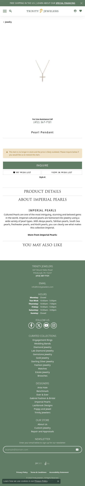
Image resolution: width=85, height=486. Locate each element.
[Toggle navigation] (4, 11)
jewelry (8, 22)
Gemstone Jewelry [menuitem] (42, 354)
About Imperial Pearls (42, 199)
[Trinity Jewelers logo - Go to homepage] (42, 11)
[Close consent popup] (58, 481)
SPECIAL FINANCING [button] (65, 3)
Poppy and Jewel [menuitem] (42, 408)
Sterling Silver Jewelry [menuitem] (42, 361)
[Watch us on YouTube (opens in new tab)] (46, 325)
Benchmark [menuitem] (42, 390)
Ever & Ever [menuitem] (42, 394)
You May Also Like (42, 245)
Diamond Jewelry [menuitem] (42, 347)
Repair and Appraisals (42, 431)
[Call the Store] (42, 275)
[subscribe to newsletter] (77, 449)
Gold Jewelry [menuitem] (42, 357)
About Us (42, 424)
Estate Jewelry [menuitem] (42, 372)
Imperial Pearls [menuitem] (42, 401)
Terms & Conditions (38, 472)
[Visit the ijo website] (38, 463)
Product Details (42, 191)
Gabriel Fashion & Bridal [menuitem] (42, 398)
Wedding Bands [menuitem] (42, 343)
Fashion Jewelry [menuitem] (42, 364)
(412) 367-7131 (42, 122)
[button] (10, 11)
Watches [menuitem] (42, 368)
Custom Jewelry (42, 427)
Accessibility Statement (59, 472)
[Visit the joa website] (47, 463)
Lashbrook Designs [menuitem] (42, 405)
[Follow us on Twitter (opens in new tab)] (39, 325)
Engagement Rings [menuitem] (42, 339)
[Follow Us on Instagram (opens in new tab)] (54, 325)
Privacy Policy (22, 472)
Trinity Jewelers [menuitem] (42, 412)
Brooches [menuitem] (43, 375)
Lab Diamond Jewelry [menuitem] (42, 350)
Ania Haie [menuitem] (42, 387)
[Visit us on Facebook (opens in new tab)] (31, 325)
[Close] (81, 3)
